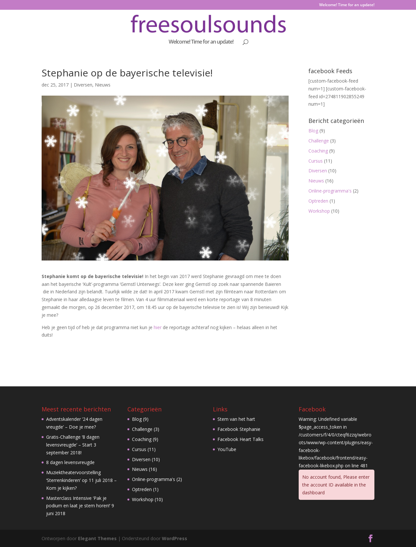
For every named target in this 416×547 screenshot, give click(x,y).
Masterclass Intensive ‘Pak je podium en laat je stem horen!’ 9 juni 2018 (80, 506)
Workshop (319, 211)
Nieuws (102, 85)
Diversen (83, 85)
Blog (313, 130)
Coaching (318, 151)
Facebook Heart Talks (240, 439)
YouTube (226, 449)
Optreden (318, 201)
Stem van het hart (236, 419)
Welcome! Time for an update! (346, 5)
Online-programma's (330, 191)
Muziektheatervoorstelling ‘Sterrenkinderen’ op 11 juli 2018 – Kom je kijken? (81, 480)
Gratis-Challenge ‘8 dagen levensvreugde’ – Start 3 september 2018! (72, 445)
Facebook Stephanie (238, 429)
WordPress (174, 538)
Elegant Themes (97, 538)
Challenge (318, 141)
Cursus (315, 161)
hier (157, 327)
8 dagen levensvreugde (70, 462)
